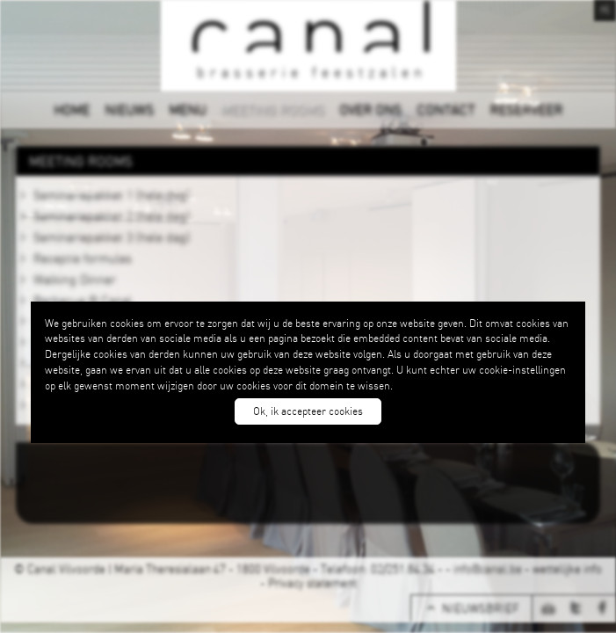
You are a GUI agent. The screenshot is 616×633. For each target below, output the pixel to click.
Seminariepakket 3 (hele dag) (111, 236)
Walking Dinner (74, 279)
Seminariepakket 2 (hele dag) (111, 215)
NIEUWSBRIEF (480, 608)
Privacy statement (312, 583)
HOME (72, 109)
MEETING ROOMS (272, 109)
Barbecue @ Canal (82, 300)
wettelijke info (567, 569)
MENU (187, 109)
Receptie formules (82, 258)
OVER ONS (370, 109)
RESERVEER (525, 109)
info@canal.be (487, 569)
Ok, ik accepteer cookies (308, 411)
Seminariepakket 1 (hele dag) (111, 194)
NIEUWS (129, 109)
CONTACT (446, 109)
